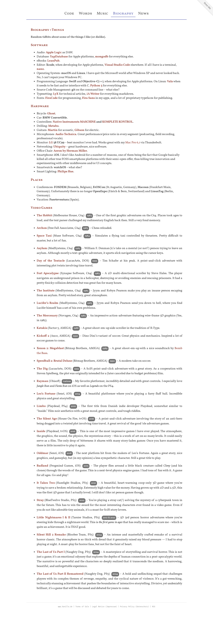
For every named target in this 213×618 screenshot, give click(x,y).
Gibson (79, 130)
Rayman (42, 381)
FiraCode (51, 98)
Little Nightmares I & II (53, 517)
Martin (53, 130)
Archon (42, 228)
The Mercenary (47, 316)
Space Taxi (44, 236)
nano (40, 69)
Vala (170, 81)
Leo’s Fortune (46, 394)
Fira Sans (88, 98)
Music (102, 13)
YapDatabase (59, 57)
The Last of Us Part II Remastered (60, 574)
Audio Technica (65, 134)
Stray (40, 500)
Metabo (53, 126)
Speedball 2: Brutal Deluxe (54, 361)
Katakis (42, 328)
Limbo (41, 406)
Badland (42, 466)
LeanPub (53, 61)
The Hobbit (44, 215)
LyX (55, 94)
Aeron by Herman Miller (70, 151)
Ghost (51, 114)
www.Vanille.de (65, 607)
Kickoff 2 (43, 336)
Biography (123, 13)
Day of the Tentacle (51, 261)
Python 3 (96, 86)
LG (51, 143)
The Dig (42, 369)
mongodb (101, 57)
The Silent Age (47, 419)
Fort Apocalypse (48, 273)
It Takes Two (46, 483)
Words (85, 13)
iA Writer (93, 94)
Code (69, 13)
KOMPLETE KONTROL (117, 122)
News (143, 13)
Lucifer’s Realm (47, 303)
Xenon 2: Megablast (50, 348)
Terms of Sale (82, 607)
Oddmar (42, 453)
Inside (41, 431)
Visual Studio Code (117, 65)
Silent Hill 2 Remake (51, 535)
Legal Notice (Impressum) (104, 607)
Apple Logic (54, 52)
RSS (153, 607)
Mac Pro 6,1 (132, 143)
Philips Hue (65, 172)
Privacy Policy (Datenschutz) (134, 607)
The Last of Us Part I (51, 552)
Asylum (42, 248)
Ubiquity (59, 147)
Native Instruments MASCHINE (74, 122)
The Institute (46, 291)
